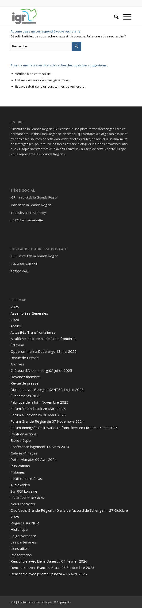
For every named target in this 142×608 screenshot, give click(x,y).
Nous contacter (23, 504)
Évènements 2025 (25, 395)
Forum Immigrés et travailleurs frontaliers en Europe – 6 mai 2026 (64, 427)
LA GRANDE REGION (27, 497)
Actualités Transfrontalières (33, 332)
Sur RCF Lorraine (24, 491)
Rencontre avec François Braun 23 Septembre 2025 (52, 567)
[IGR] (59, 16)
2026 (15, 319)
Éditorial (17, 345)
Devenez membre (25, 376)
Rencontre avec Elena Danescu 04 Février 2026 (49, 561)
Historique (19, 529)
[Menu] (125, 16)
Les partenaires (23, 542)
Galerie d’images (24, 453)
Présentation (21, 554)
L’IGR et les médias (26, 478)
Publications (20, 465)
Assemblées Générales (29, 313)
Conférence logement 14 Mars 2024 (40, 446)
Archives (17, 364)
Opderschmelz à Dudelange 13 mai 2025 (44, 351)
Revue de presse (24, 383)
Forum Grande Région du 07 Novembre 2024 (47, 421)
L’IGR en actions (24, 434)
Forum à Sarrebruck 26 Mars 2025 (38, 408)
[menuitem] (114, 16)
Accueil (16, 326)
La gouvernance (23, 535)
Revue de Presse (25, 357)
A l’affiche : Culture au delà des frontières (44, 338)
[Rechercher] (114, 16)
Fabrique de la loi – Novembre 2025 (39, 402)
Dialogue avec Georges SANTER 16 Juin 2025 (47, 389)
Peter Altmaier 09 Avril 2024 (34, 459)
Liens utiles (20, 548)
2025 (15, 306)
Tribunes (18, 472)
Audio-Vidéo (20, 484)
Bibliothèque (21, 440)
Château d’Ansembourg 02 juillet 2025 (41, 370)
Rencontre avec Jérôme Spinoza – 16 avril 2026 (49, 574)
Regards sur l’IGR (25, 523)
